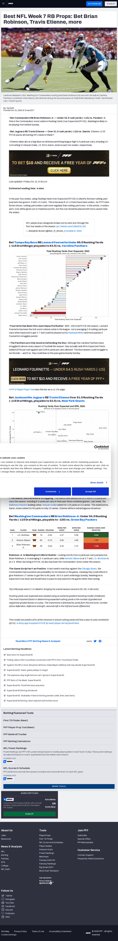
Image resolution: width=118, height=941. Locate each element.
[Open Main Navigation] (3, 4)
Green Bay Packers (84, 519)
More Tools (59, 786)
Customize (59, 491)
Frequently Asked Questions (91, 859)
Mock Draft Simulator (49, 871)
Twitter (9, 896)
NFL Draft (5, 869)
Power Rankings (46, 853)
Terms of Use (38, 931)
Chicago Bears (89, 568)
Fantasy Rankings (47, 864)
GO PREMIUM (94, 4)
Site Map (5, 931)
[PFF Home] (10, 4)
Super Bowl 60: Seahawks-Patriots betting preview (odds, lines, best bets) (39, 696)
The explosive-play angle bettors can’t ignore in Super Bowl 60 (33, 675)
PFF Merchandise (85, 842)
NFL (3, 852)
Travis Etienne (59, 397)
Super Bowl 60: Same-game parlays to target (25, 670)
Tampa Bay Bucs (25, 242)
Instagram (10, 899)
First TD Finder (46, 839)
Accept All (96, 491)
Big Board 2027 (46, 867)
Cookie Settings (9, 935)
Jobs (3, 835)
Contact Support (86, 855)
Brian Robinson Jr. (67, 516)
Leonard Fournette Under (59, 242)
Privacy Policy (20, 931)
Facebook (10, 906)
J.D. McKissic (100, 558)
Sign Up (29, 814)
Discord (9, 910)
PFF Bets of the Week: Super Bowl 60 (22, 680)
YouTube (10, 903)
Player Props (45, 835)
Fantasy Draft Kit (47, 860)
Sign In (111, 4)
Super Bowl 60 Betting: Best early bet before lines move (30, 701)
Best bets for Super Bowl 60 (18, 655)
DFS (3, 862)
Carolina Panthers (74, 245)
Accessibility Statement (60, 931)
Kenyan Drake (49, 505)
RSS (8, 917)
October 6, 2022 (73, 231)
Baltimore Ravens (18, 505)
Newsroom (6, 839)
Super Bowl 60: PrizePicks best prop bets (23, 685)
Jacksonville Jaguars (29, 397)
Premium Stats (46, 850)
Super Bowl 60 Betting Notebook (20, 691)
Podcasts (10, 913)
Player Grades (45, 846)
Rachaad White (76, 333)
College (4, 866)
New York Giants (73, 400)
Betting (4, 855)
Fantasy (5, 859)
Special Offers (84, 839)
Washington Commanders (32, 516)
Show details (102, 482)
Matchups (44, 857)
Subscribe (82, 835)
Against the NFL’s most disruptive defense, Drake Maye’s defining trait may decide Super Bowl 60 (49, 665)
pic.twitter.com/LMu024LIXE (71, 226)
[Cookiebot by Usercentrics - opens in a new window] (102, 447)
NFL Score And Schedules (51, 842)
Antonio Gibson (72, 558)
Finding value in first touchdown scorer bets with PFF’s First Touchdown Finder (40, 660)
